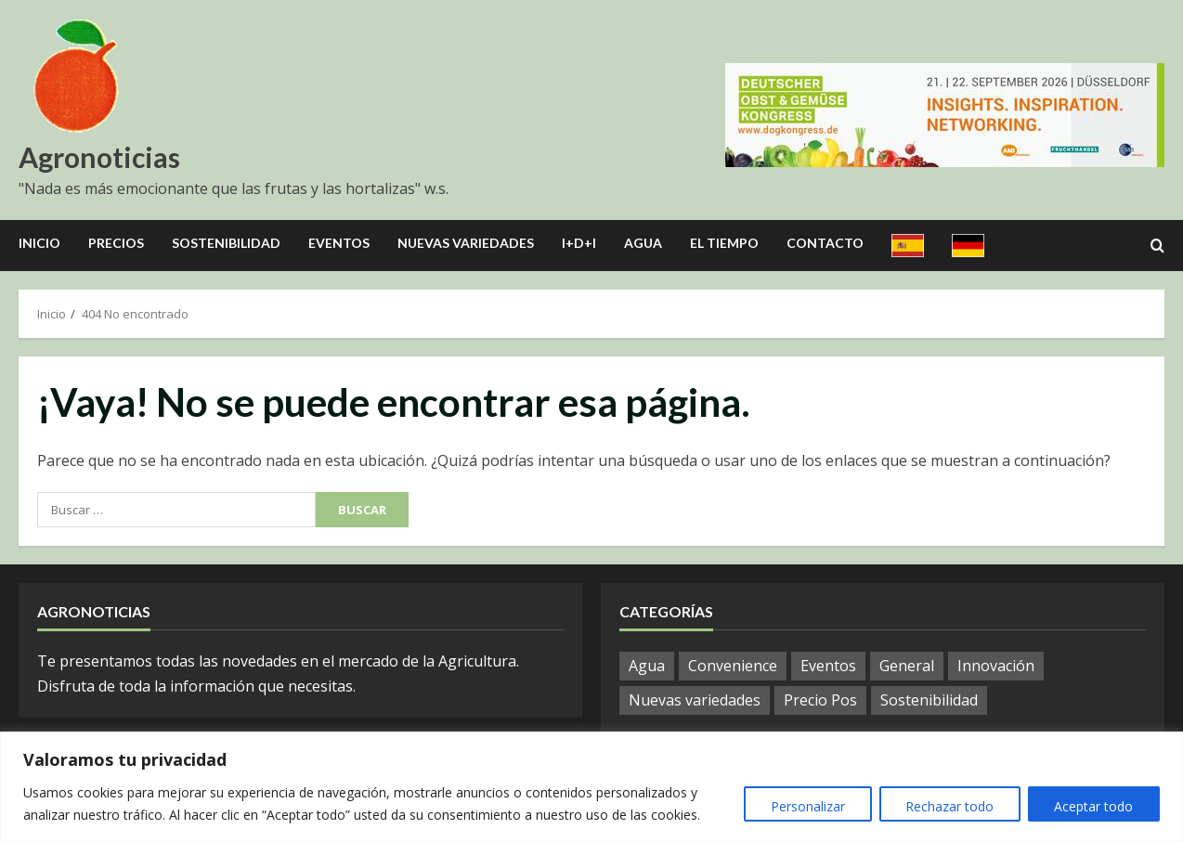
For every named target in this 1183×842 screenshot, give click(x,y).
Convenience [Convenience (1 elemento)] (732, 665)
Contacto (825, 243)
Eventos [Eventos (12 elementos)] (828, 665)
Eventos (339, 243)
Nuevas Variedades (465, 243)
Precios (116, 243)
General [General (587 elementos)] (906, 665)
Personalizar (806, 806)
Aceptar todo (1093, 806)
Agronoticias (99, 157)
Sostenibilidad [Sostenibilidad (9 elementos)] (929, 700)
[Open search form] (1157, 246)
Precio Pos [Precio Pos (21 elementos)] (820, 700)
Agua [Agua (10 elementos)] (647, 665)
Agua (643, 243)
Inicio (39, 243)
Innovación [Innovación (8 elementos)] (995, 665)
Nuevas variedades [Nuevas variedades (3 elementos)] (694, 700)
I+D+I (579, 243)
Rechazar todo (948, 806)
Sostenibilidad (226, 243)
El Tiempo (724, 243)
